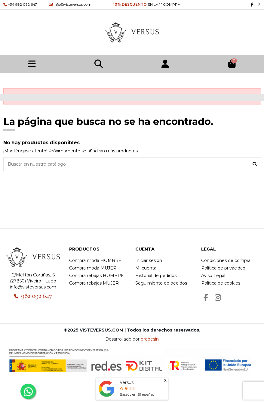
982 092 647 (36, 295)
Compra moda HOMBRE (95, 260)
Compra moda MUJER (92, 268)
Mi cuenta (145, 268)
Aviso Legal (213, 275)
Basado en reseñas (137, 394)
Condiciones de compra (225, 260)
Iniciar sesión (148, 260)
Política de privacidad (223, 268)
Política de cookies (220, 283)
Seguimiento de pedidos (161, 283)
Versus (127, 382)
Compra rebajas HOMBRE (96, 275)
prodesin (150, 339)
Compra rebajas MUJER (94, 283)
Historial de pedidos (156, 275)
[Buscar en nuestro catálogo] (254, 164)
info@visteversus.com (33, 287)
